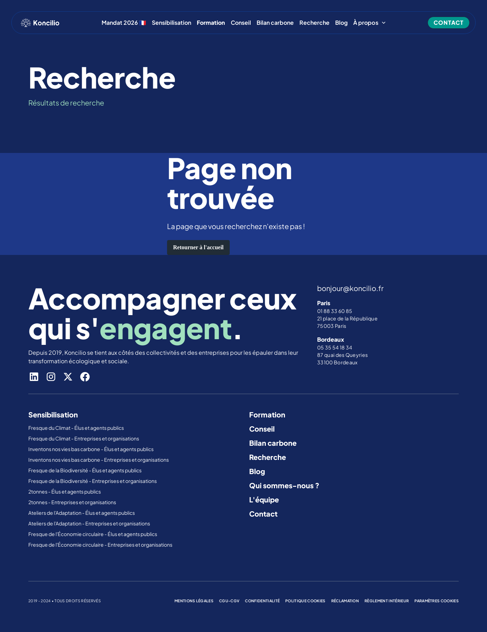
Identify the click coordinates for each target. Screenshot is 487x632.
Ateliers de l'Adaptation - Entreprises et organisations (89, 523)
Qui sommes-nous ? (284, 485)
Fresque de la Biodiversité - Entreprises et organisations (92, 480)
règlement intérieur (387, 600)
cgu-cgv (229, 600)
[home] (40, 22)
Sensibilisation (171, 22)
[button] (369, 22)
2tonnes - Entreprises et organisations (72, 502)
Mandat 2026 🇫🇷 (124, 22)
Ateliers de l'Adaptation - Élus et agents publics (82, 512)
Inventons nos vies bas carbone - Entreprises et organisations (98, 459)
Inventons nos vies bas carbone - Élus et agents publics (91, 448)
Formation (267, 414)
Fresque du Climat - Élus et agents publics (76, 427)
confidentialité (262, 600)
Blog (341, 22)
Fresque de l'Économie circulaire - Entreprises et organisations (100, 544)
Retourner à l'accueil (198, 247)
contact (449, 22)
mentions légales (193, 600)
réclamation (345, 600)
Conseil (241, 22)
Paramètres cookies (436, 600)
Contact (263, 513)
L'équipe (264, 499)
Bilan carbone (275, 22)
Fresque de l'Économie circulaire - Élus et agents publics (93, 533)
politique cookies (305, 600)
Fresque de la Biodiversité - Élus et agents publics (85, 470)
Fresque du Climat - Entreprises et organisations (83, 438)
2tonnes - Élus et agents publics (65, 491)
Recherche (314, 22)
